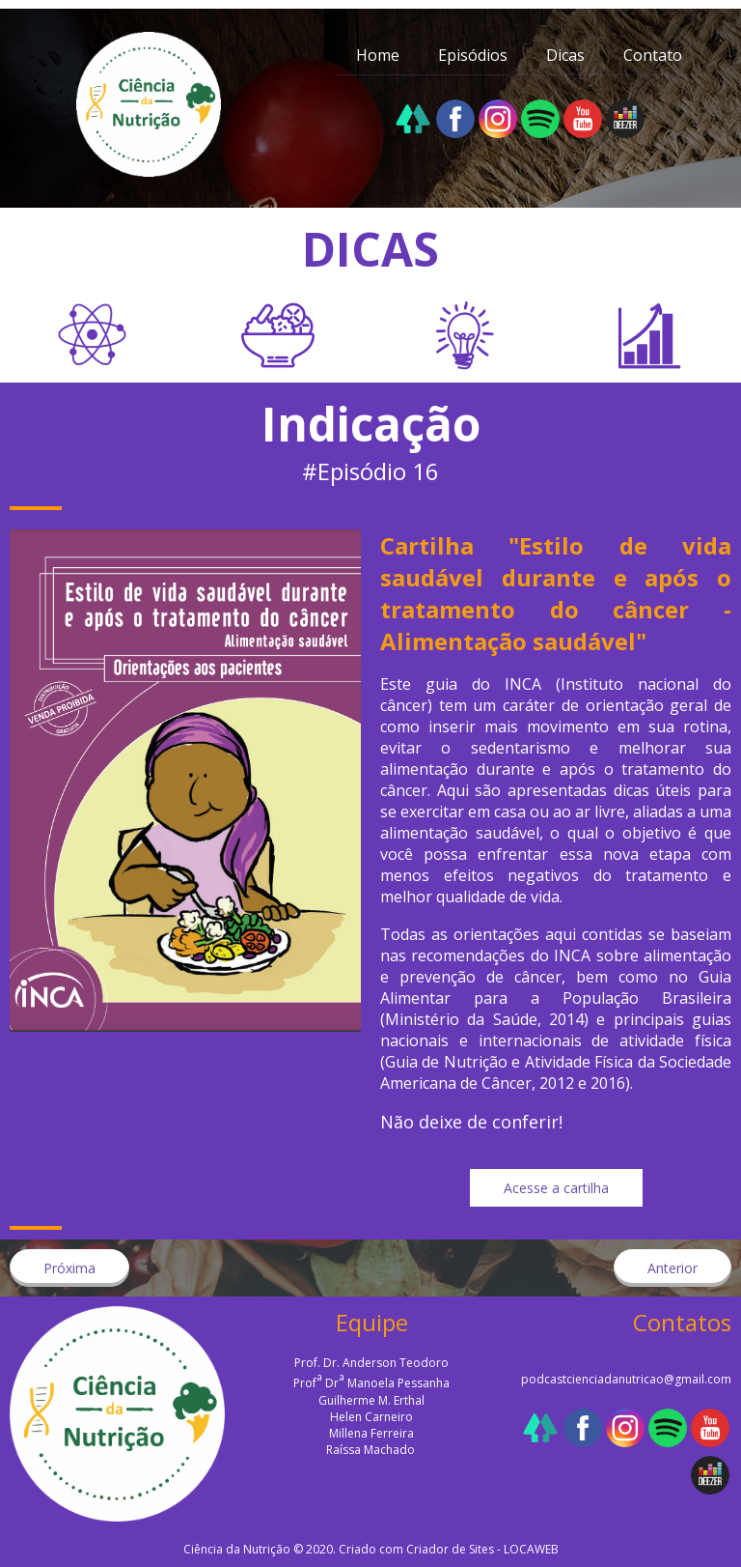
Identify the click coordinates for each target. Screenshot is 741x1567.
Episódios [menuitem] (473, 55)
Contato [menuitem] (652, 55)
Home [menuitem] (377, 55)
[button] (556, 1188)
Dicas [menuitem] (565, 55)
